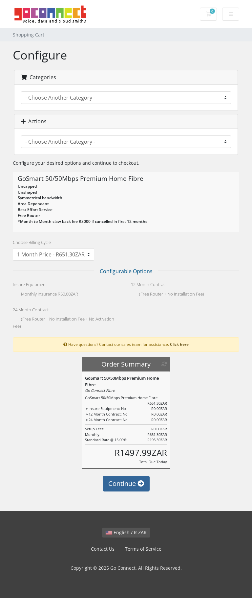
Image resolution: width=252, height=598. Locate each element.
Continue (126, 483)
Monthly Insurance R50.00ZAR (45, 294)
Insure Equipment (30, 284)
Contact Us (103, 549)
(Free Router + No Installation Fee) (167, 294)
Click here (179, 344)
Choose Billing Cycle (32, 242)
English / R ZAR (126, 532)
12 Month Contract (149, 284)
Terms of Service (143, 549)
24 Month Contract (31, 310)
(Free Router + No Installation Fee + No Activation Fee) (63, 322)
